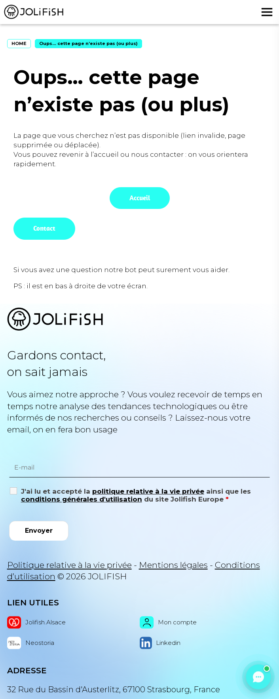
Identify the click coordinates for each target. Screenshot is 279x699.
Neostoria (30, 643)
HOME (19, 43)
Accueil (139, 198)
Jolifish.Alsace (36, 622)
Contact (44, 228)
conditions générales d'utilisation (81, 499)
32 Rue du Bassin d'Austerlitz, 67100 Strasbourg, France (113, 689)
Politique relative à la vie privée (69, 565)
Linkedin (160, 643)
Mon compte (168, 622)
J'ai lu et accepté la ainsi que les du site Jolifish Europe (136, 495)
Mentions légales (173, 565)
